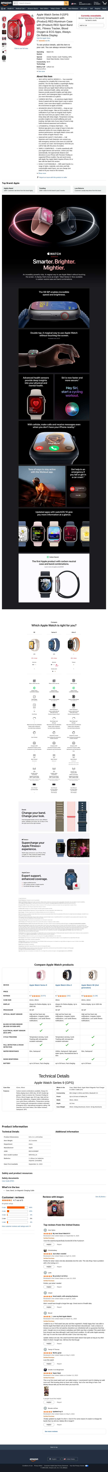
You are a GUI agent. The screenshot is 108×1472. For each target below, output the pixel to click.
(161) (69, 996)
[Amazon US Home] (34, 1460)
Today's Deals (55, 8)
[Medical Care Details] (25, 8)
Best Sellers (44, 8)
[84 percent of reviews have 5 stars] (17, 1207)
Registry (97, 8)
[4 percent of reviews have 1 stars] (17, 1222)
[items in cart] (104, 3)
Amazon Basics (33, 8)
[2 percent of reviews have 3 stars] (17, 1215)
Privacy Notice (38, 1465)
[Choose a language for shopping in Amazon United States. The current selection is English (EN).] (73, 3)
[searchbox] (41, 3)
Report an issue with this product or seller (52, 177)
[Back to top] (54, 1449)
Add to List (83, 25)
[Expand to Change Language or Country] (60, 1459)
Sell (91, 8)
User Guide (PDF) (8, 1181)
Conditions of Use (27, 1465)
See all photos (100, 1197)
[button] (3, 8)
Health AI (10, 8)
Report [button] (59, 1244)
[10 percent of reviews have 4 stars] (17, 1211)
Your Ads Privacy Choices (77, 1465)
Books (64, 8)
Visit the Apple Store (43, 38)
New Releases (73, 8)
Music (104, 8)
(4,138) (95, 996)
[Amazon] (6, 3)
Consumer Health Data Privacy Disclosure (56, 1465)
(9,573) (43, 996)
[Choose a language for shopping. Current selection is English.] (53, 1459)
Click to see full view (21, 48)
